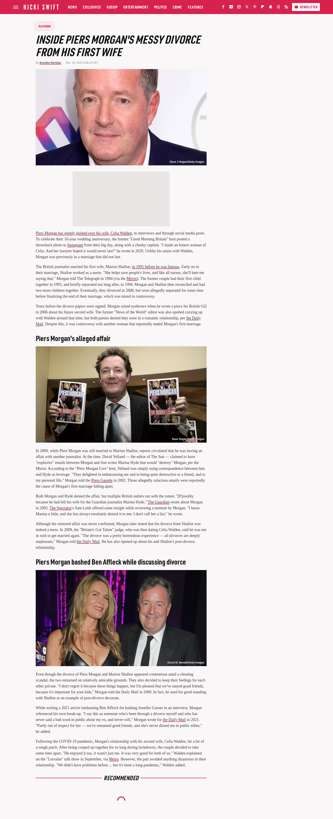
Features (195, 6)
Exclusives (92, 6)
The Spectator (60, 508)
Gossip (112, 6)
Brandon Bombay (50, 62)
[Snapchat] (270, 8)
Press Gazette (101, 480)
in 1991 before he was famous (155, 267)
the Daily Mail (88, 541)
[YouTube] (231, 8)
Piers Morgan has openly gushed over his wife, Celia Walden (84, 233)
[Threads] (278, 8)
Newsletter (306, 7)
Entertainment (135, 6)
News (72, 6)
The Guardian (158, 502)
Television (44, 26)
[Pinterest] (255, 8)
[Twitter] (247, 8)
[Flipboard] (262, 8)
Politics (160, 6)
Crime (177, 6)
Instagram (75, 245)
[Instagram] (239, 8)
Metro (114, 759)
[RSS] (286, 8)
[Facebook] (223, 8)
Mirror (132, 278)
